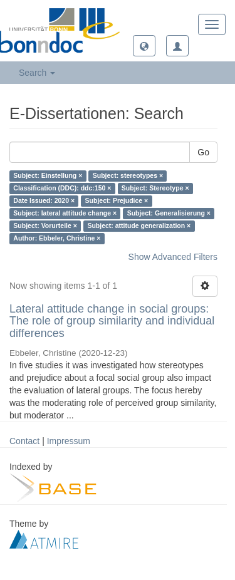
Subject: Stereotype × (155, 188)
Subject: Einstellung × (47, 176)
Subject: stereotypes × (128, 176)
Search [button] (37, 73)
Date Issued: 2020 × (44, 201)
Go (203, 152)
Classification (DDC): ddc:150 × (62, 188)
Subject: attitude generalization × (139, 226)
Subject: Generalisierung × (169, 213)
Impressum (68, 441)
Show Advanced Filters (172, 257)
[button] (144, 45)
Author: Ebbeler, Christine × (56, 238)
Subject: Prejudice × (117, 201)
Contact (24, 441)
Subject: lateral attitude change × (65, 213)
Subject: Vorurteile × (45, 226)
